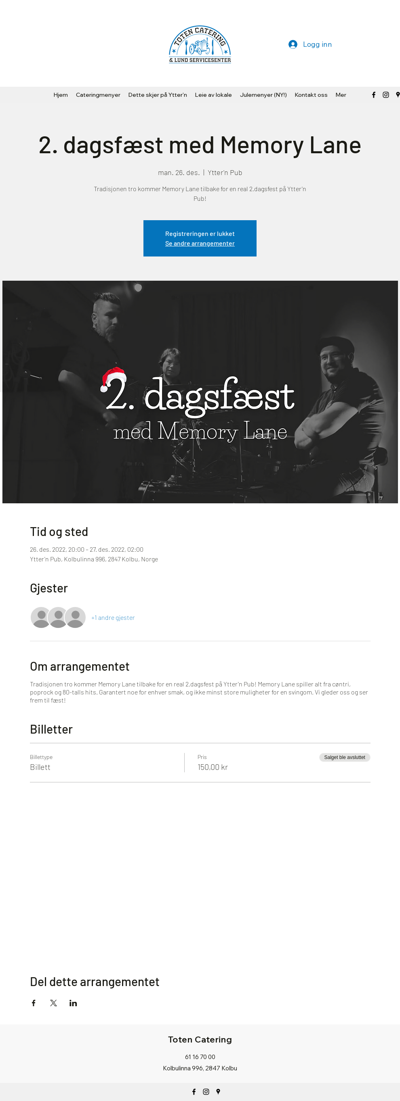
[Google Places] (218, 1092)
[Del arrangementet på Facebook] (34, 1003)
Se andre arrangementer (200, 243)
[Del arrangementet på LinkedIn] (73, 1003)
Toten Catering (200, 1039)
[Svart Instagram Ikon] (386, 95)
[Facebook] (374, 95)
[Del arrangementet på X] (53, 1003)
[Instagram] (206, 1092)
